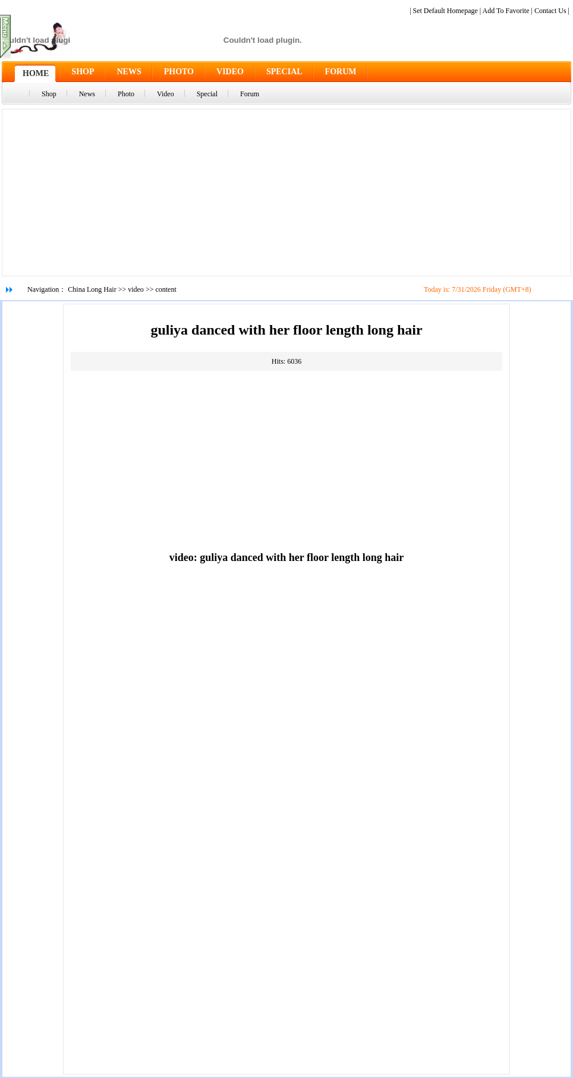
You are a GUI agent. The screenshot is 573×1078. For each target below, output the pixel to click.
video (136, 289)
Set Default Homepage (445, 11)
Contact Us (550, 11)
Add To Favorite (506, 11)
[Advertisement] (286, 192)
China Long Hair (92, 289)
